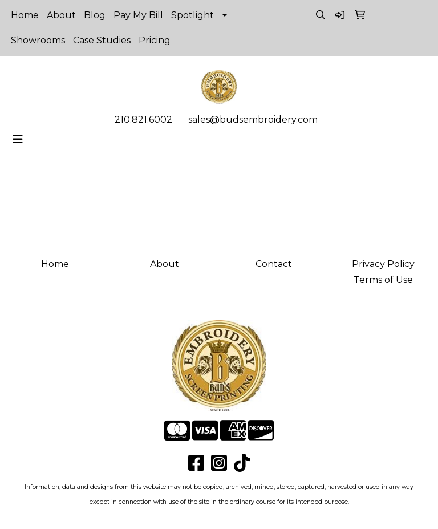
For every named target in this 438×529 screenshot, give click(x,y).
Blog (95, 15)
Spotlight (192, 15)
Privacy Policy (383, 264)
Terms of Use (383, 279)
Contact (274, 264)
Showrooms (38, 40)
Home (25, 15)
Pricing (155, 40)
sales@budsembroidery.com (253, 119)
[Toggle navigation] (18, 139)
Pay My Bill (138, 15)
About (61, 15)
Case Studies (102, 40)
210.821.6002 (143, 119)
